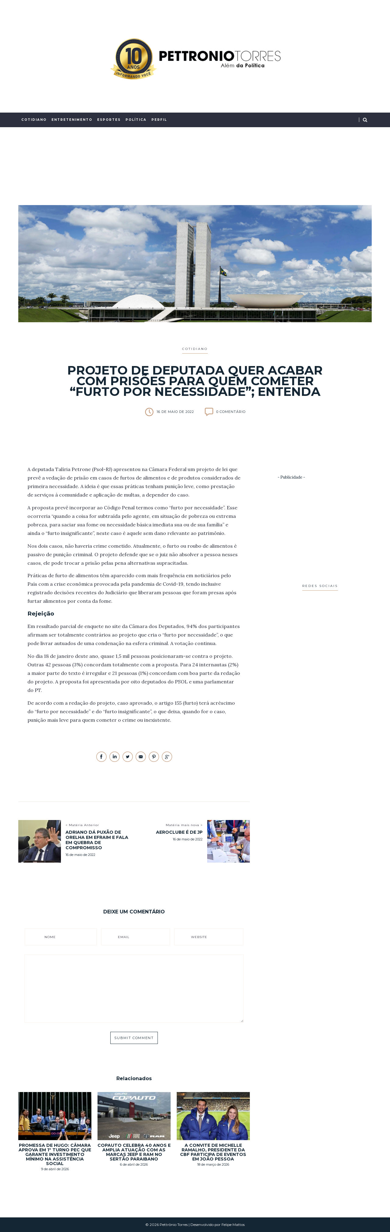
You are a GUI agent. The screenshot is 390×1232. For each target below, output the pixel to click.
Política (136, 120)
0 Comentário (231, 412)
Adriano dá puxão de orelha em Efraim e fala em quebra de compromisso (97, 839)
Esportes (109, 120)
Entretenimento (71, 120)
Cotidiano (34, 120)
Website (199, 937)
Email (123, 937)
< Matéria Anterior (82, 825)
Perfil (159, 120)
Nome (50, 937)
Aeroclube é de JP (179, 832)
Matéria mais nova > (184, 825)
